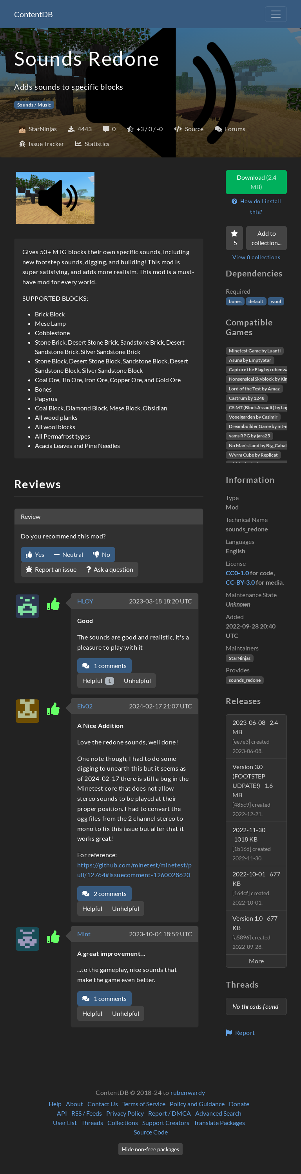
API (62, 1113)
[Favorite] (234, 238)
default (255, 301)
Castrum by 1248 (247, 398)
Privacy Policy (125, 1113)
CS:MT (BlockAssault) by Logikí (261, 407)
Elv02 (84, 706)
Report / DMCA (169, 1113)
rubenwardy (187, 1092)
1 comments (104, 665)
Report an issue (51, 569)
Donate (239, 1103)
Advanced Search (218, 1113)
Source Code (151, 1132)
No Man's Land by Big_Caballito (261, 445)
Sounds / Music (34, 105)
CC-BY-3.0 (240, 582)
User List (65, 1122)
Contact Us (102, 1103)
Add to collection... (266, 237)
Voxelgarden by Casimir (253, 417)
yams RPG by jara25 (249, 436)
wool (276, 301)
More (256, 960)
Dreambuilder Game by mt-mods (262, 426)
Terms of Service (143, 1103)
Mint (84, 933)
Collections (122, 1122)
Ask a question (109, 569)
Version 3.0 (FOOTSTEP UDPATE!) (252, 790)
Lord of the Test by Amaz (254, 389)
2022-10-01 (256, 888)
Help (55, 1103)
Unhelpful (137, 680)
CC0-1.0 (237, 572)
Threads (92, 1122)
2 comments (104, 893)
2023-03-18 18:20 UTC (160, 601)
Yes (35, 554)
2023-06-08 (255, 736)
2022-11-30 (251, 844)
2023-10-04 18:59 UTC (160, 933)
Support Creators (165, 1122)
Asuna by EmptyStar (250, 360)
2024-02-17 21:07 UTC (160, 706)
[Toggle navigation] (276, 14)
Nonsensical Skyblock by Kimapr (262, 379)
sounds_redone (245, 680)
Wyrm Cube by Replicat (253, 455)
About (74, 1103)
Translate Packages (219, 1122)
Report (240, 1032)
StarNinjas (239, 658)
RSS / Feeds (86, 1113)
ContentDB (33, 14)
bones (235, 301)
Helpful (98, 681)
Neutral (68, 554)
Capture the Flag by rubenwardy (262, 369)
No (101, 554)
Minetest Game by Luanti (255, 351)
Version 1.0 (254, 932)
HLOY (85, 601)
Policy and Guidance (197, 1103)
